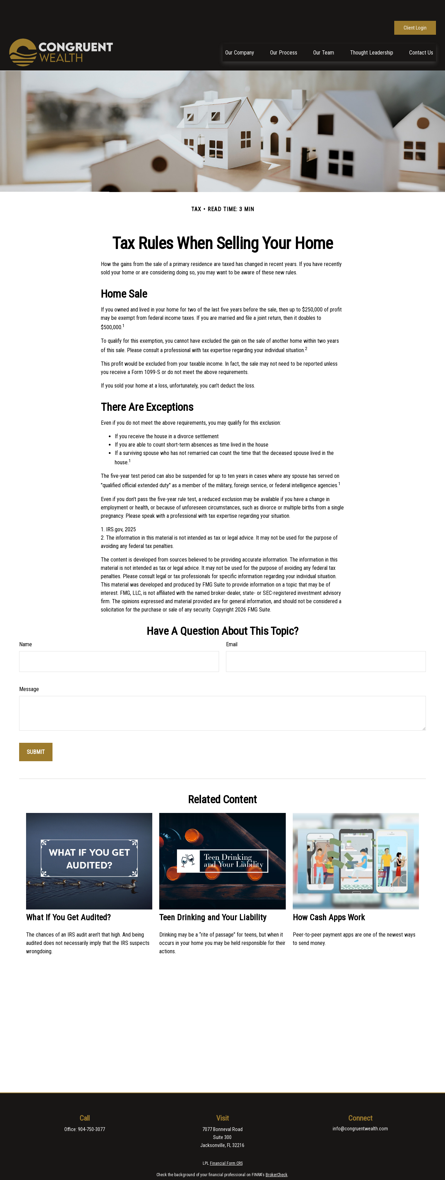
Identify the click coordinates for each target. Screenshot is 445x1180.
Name (25, 623)
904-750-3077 (91, 1108)
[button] (239, 32)
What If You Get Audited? (68, 896)
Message (29, 668)
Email (231, 623)
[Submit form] (35, 731)
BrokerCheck (277, 1154)
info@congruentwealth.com (360, 1108)
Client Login (415, 7)
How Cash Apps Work (329, 896)
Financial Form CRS (226, 1142)
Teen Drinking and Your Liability (212, 896)
